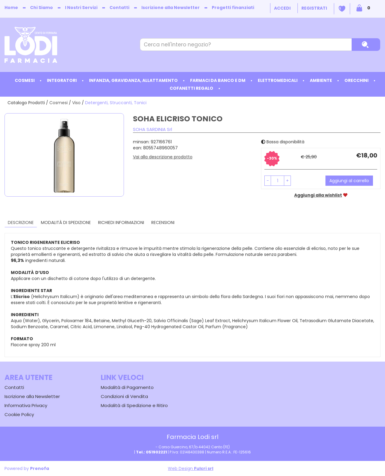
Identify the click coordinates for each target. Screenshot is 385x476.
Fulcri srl (203, 468)
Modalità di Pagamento (127, 387)
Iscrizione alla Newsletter (170, 8)
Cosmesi (25, 80)
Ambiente (321, 80)
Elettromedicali (277, 80)
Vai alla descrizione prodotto (162, 157)
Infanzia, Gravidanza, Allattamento (133, 80)
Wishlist (342, 8)
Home (11, 8)
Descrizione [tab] (21, 222)
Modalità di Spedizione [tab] (66, 222)
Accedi (282, 8)
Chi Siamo (41, 8)
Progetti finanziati (233, 8)
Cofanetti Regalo (191, 88)
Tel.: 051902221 (151, 452)
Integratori (62, 80)
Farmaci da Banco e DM (217, 80)
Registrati (314, 8)
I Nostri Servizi (81, 8)
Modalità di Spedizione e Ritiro (134, 405)
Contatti (119, 8)
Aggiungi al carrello (349, 181)
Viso (76, 103)
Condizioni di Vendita (124, 396)
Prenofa (39, 468)
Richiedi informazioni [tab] (121, 222)
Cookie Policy (19, 414)
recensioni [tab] (162, 222)
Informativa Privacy (26, 405)
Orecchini (356, 80)
